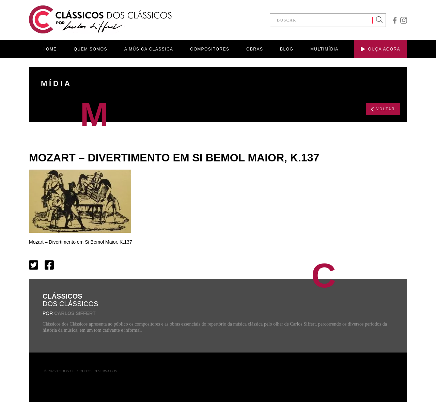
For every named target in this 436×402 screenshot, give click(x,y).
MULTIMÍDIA (324, 49)
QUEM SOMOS (90, 49)
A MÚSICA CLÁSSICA (148, 49)
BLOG (286, 49)
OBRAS (254, 49)
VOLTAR (383, 109)
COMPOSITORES (209, 49)
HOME (50, 49)
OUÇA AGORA (380, 49)
